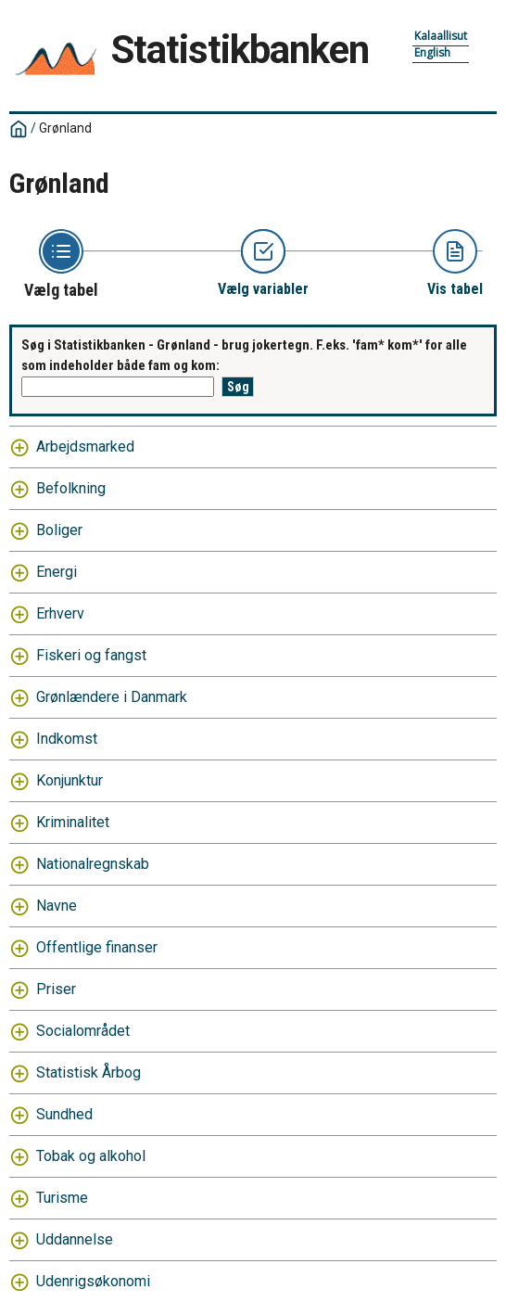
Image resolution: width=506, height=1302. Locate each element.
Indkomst (66, 738)
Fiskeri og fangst (91, 655)
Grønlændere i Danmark (111, 697)
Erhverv (60, 613)
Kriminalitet (72, 822)
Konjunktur (69, 780)
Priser (56, 989)
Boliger (59, 530)
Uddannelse (74, 1239)
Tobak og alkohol (90, 1156)
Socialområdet (83, 1031)
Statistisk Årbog (88, 1072)
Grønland (65, 128)
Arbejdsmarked (85, 446)
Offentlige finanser (97, 947)
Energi (56, 572)
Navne (56, 905)
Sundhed (64, 1114)
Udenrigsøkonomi (93, 1281)
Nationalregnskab (92, 864)
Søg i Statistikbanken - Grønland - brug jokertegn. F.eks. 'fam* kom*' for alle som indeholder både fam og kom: (244, 356)
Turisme (62, 1197)
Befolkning (71, 488)
